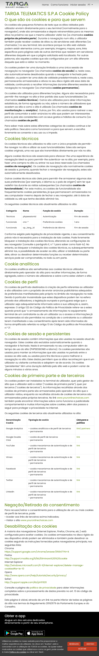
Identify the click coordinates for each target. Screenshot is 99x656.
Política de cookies (17, 652)
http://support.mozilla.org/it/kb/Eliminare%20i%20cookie (36, 558)
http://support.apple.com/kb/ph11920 (26, 582)
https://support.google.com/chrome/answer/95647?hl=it (37, 551)
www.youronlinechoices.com (73, 397)
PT (89, 4)
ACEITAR (82, 648)
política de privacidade (43, 587)
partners (86, 428)
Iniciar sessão (78, 4)
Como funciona (59, 4)
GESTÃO (90, 644)
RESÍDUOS (74, 644)
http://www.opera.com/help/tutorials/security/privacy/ (36, 575)
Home (45, 4)
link (78, 428)
